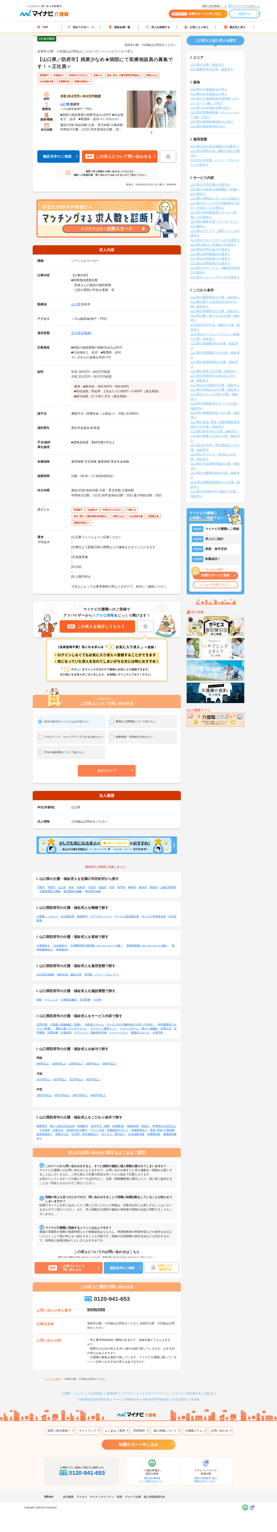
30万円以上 (93, 1079)
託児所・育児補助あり (85, 1134)
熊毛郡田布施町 (72, 891)
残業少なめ (62, 1134)
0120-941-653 (107, 1299)
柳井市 (132, 887)
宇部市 (51, 887)
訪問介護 (42, 1024)
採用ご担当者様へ (59, 1430)
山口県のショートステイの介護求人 (215, 277)
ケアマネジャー (132, 1393)
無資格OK (62, 949)
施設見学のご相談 (57, 156)
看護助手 (82, 916)
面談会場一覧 (119, 27)
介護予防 (157, 1032)
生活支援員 (180, 1399)
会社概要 (68, 1496)
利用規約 (139, 1430)
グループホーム (129, 1028)
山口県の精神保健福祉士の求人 (212, 121)
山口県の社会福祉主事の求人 (210, 107)
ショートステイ (118, 1032)
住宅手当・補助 (100, 1126)
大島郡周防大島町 (50, 891)
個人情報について (165, 1430)
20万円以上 (60, 1079)
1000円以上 (59, 1063)
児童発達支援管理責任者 (93, 1399)
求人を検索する (157, 27)
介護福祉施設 (69, 999)
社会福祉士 (60, 945)
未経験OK (118, 1126)
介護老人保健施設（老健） (66, 1024)
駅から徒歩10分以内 (62, 1126)
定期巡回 (66, 1032)
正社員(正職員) (81, 333)
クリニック (51, 999)
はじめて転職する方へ (215, 584)
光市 (112, 887)
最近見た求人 (235, 27)
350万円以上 (80, 1095)
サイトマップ (87, 1430)
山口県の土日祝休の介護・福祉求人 (215, 385)
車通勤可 (82, 1126)
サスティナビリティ (102, 1496)
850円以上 (43, 1063)
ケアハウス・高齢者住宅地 (90, 1032)
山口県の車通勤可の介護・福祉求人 (215, 311)
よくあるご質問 (115, 1430)
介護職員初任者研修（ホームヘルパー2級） (96, 945)
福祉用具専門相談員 (156, 1399)
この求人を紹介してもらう (96, 626)
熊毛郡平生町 (93, 891)
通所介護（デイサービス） (71, 1028)
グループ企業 (133, 1496)
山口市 (62, 887)
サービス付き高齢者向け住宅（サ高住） (131, 1024)
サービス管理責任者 (154, 916)
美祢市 (143, 887)
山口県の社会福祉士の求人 (208, 94)
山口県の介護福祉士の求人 (208, 89)
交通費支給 (153, 1134)
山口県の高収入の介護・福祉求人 (213, 371)
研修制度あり (139, 1130)
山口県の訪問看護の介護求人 (210, 254)
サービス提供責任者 (127, 916)
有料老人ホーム (94, 1024)
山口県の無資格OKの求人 (208, 126)
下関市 (41, 887)
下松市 (92, 887)
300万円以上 (62, 1095)
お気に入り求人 (196, 27)
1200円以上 (76, 1063)
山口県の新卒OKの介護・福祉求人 (214, 431)
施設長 (209, 1393)
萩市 (71, 887)
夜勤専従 (42, 1126)
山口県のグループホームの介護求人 (215, 240)
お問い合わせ (219, 1430)
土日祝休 (44, 1130)
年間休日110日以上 (164, 1126)
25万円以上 (76, 1079)
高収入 (146, 1126)
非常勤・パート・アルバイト (101, 974)
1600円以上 (109, 1063)
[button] (107, 771)
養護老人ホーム (140, 1032)
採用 (119, 1496)
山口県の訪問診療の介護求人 (210, 258)
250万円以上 (44, 1095)
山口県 (64, 104)
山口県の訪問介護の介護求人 (210, 184)
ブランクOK (97, 1130)
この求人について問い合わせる (118, 156)
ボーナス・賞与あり (113, 1134)
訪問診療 (52, 1032)
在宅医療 (85, 999)
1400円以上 (92, 1063)
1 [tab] (151, 132)
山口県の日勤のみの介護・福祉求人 (215, 389)
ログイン (229, 15)
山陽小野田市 (168, 887)
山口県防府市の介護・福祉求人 (212, 69)
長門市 (121, 887)
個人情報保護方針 (154, 1496)
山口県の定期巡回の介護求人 (210, 263)
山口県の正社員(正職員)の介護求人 (214, 146)
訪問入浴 (165, 1028)
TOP (42, 27)
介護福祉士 (43, 945)
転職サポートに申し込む (180, 15)
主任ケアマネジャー (158, 1393)
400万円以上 (98, 1095)
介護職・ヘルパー (47, 916)
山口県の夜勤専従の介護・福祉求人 (215, 297)
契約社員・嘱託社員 (69, 974)
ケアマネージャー (101, 916)
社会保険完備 (136, 1134)
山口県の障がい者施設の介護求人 (213, 244)
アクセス (81, 1496)
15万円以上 (43, 1079)
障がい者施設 (150, 1028)
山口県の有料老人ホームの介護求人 (215, 198)
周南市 (154, 887)
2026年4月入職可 (76, 1130)
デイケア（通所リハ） (103, 1028)
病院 (39, 999)
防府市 (81, 887)
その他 (97, 999)
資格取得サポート (118, 1130)
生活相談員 (67, 916)
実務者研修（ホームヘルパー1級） (147, 945)
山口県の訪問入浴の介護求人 (210, 249)
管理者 (195, 1399)
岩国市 (102, 887)
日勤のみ (58, 1130)
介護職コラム (193, 1430)
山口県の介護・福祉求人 (207, 64)
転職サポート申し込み (138, 1444)
